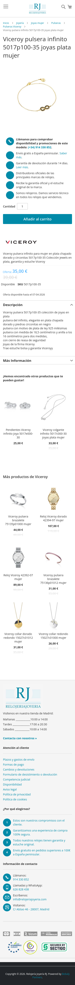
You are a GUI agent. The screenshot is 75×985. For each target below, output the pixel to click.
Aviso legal (10, 789)
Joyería (20, 23)
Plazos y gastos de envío (18, 759)
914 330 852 (21, 879)
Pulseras (56, 23)
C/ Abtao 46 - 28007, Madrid (31, 909)
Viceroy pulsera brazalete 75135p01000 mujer (18, 520)
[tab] (37, 304)
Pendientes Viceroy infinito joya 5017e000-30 (18, 433)
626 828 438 (21, 889)
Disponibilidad (12, 784)
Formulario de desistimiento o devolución (30, 774)
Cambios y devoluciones (18, 769)
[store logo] (37, 9)
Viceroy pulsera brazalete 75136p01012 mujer (53, 579)
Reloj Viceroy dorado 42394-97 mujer (53, 518)
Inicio (6, 23)
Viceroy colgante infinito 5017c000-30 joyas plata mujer (53, 433)
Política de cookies (15, 799)
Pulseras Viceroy (12, 26)
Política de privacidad (17, 794)
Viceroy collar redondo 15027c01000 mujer (53, 636)
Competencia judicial (16, 779)
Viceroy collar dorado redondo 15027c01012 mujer (18, 637)
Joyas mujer (37, 23)
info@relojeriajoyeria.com (29, 899)
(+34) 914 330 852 (39, 147)
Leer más (22, 167)
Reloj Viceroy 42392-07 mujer (18, 577)
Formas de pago (13, 764)
